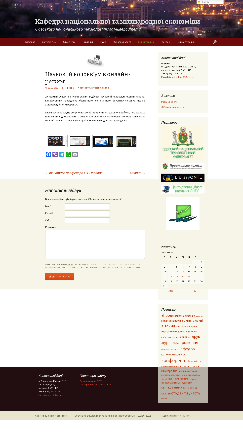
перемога (183, 378)
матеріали (177, 366)
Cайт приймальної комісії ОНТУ (95, 384)
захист (173, 349)
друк (196, 336)
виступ (177, 320)
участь (194, 393)
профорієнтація (171, 382)
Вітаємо (167, 315)
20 (183, 276)
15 (195, 271)
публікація (187, 382)
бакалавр (198, 316)
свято (185, 387)
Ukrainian (204, 2)
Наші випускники (186, 42)
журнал (168, 342)
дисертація (174, 337)
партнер (173, 378)
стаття (166, 393)
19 (177, 276)
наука (181, 371)
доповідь (185, 337)
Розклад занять (169, 101)
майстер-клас (166, 367)
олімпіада (195, 375)
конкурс (180, 354)
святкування (171, 387)
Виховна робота (122, 42)
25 (170, 281)
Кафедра (30, 42)
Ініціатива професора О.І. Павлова (74, 173)
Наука (103, 42)
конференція (175, 360)
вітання (168, 326)
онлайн (105, 87)
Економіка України (183, 315)
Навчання (87, 42)
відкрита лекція (192, 320)
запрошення (186, 342)
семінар (193, 388)
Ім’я (48, 206)
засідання (165, 350)
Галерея (165, 42)
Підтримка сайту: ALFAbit (176, 415)
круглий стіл (195, 361)
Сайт (48, 220)
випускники (167, 320)
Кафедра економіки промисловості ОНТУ (113, 415)
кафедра (186, 348)
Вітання (136, 173)
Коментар (51, 227)
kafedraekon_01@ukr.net (181, 77)
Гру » (195, 290)
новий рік (186, 374)
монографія (191, 366)
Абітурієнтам (49, 42)
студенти (179, 393)
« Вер (170, 290)
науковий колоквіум (170, 375)
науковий (96, 87)
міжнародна (169, 371)
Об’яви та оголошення (172, 106)
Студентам (69, 42)
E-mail (49, 213)
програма (192, 379)
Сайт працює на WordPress (51, 415)
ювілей (164, 398)
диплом (182, 331)
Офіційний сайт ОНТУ (91, 381)
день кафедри (183, 326)
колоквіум (85, 87)
